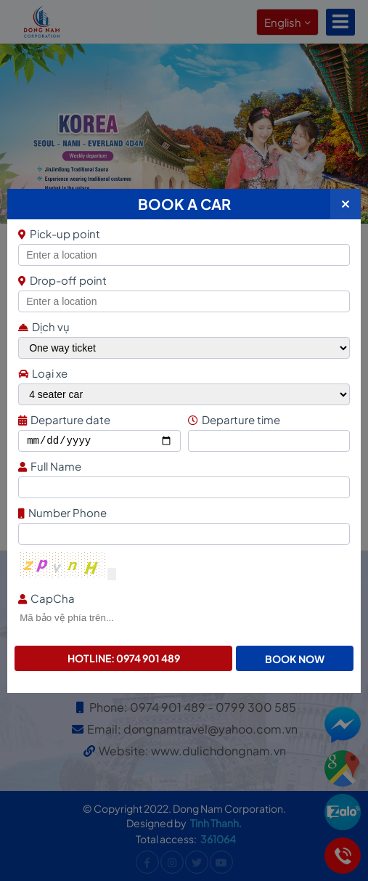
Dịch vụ (44, 326)
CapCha (182, 598)
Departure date (97, 419)
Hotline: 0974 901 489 (124, 658)
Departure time (267, 419)
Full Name (182, 466)
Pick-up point (182, 233)
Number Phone (182, 512)
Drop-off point (62, 280)
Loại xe (43, 373)
